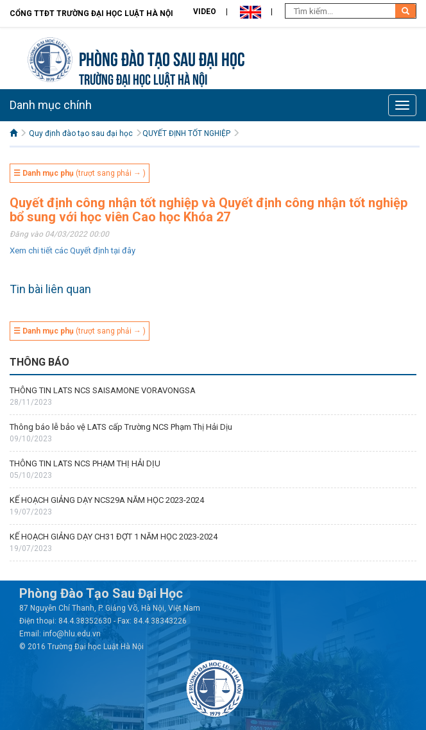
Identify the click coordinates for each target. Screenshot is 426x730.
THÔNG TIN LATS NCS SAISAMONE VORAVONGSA (103, 390)
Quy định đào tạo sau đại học (81, 133)
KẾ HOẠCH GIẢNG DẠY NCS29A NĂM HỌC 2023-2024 (107, 500)
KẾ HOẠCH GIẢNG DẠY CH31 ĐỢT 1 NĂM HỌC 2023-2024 (113, 536)
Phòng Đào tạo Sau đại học (162, 57)
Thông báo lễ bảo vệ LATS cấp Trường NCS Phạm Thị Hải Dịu (121, 427)
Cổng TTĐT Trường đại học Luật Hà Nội (91, 13)
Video (204, 11)
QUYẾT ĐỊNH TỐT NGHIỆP (186, 133)
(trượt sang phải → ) (79, 173)
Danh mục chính (51, 105)
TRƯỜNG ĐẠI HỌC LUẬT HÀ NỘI (143, 78)
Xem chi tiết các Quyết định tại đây (72, 250)
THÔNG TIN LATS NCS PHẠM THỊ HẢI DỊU (85, 463)
